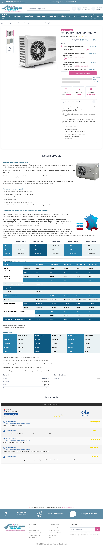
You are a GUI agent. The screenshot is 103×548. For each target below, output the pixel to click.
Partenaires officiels (55, 533)
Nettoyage (42, 16)
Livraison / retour (54, 530)
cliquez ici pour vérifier (67, 507)
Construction (17, 16)
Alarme (76, 16)
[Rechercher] (68, 9)
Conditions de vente (35, 533)
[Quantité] (64, 73)
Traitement (65, 16)
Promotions (52, 535)
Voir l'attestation (11, 414)
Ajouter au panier (83, 73)
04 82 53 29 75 (8, 2)
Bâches (85, 16)
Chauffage (30, 16)
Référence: (64, 37)
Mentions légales (34, 530)
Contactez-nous (19, 2)
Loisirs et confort (95, 16)
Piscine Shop (45, 378)
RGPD (50, 538)
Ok (97, 529)
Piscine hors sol (6, 16)
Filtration (53, 16)
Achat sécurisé (53, 528)
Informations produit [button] (78, 101)
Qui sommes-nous (35, 528)
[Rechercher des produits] (48, 9)
